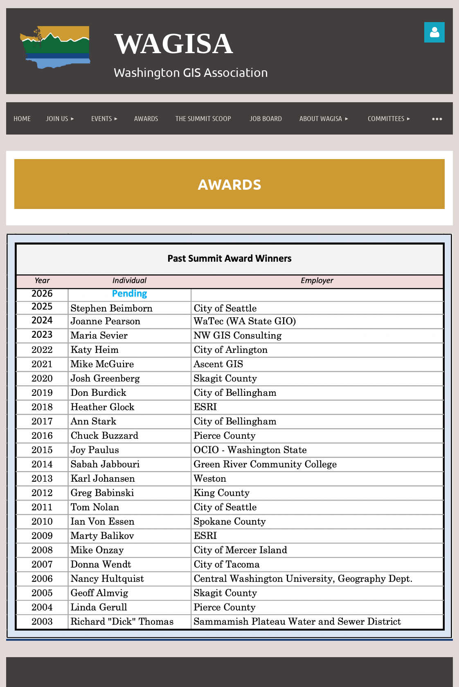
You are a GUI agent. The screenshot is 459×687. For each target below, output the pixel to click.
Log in (434, 32)
